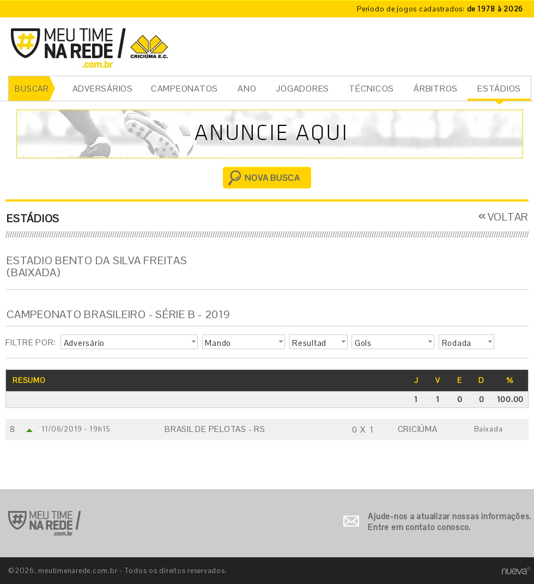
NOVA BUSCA (272, 178)
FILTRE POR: (30, 342)
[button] (129, 342)
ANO (247, 88)
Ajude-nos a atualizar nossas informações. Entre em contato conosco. (449, 521)
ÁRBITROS (436, 88)
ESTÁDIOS (499, 88)
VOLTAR (508, 217)
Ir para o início (44, 523)
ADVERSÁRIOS (102, 88)
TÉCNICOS (371, 88)
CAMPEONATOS (184, 88)
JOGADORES (302, 88)
